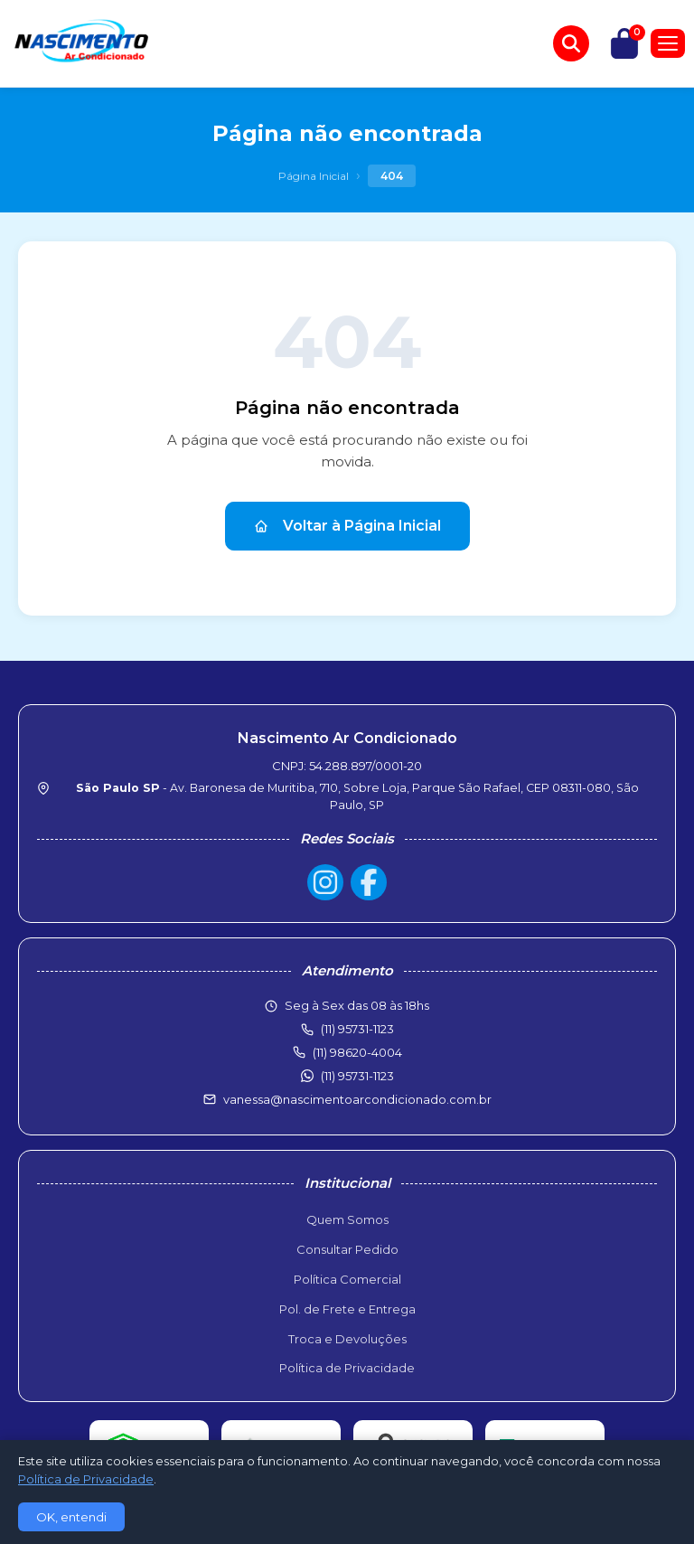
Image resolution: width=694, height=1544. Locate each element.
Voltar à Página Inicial (347, 525)
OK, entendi (71, 1517)
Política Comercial (347, 1279)
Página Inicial (313, 176)
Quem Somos (347, 1219)
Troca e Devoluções (347, 1339)
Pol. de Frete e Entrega (347, 1309)
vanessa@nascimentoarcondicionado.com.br (357, 1099)
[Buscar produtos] (571, 43)
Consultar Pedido (347, 1249)
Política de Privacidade (347, 1367)
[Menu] (668, 43)
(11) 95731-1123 (357, 1076)
